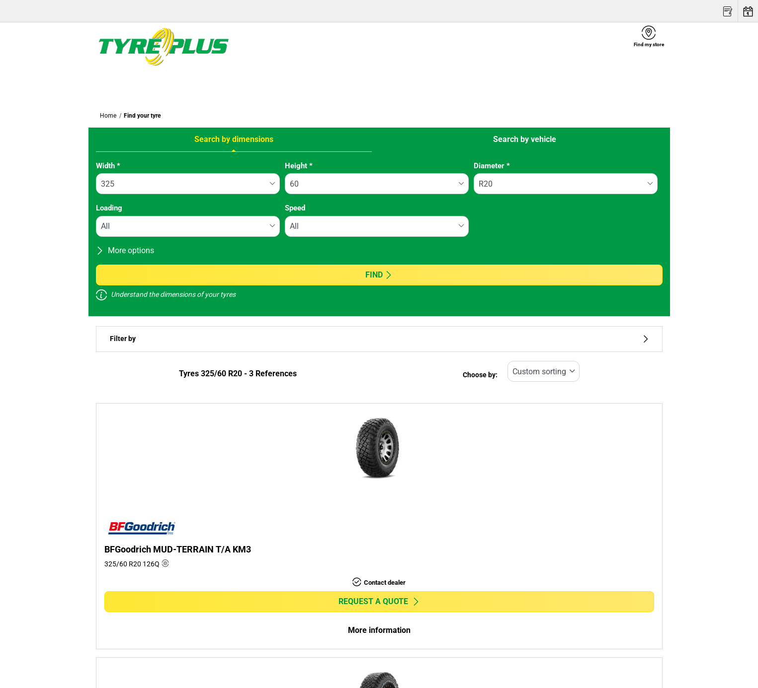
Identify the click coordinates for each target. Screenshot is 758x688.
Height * (299, 165)
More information (379, 630)
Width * (108, 165)
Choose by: (480, 375)
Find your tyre (142, 115)
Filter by (379, 339)
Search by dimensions (233, 139)
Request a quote (379, 601)
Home (108, 115)
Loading (109, 208)
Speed (295, 208)
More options (125, 250)
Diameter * (492, 165)
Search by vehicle (524, 139)
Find (379, 274)
